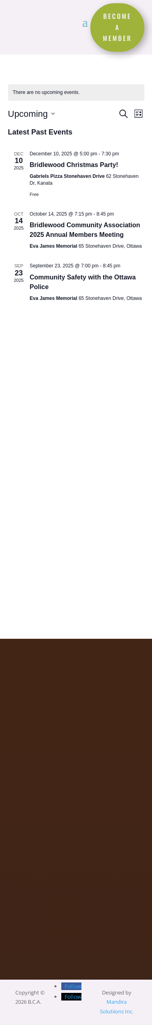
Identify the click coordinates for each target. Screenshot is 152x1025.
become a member (117, 27)
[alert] (76, 92)
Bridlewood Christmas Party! (74, 164)
